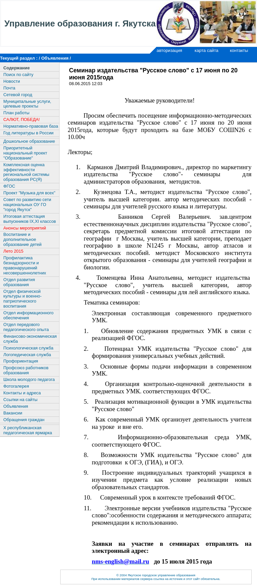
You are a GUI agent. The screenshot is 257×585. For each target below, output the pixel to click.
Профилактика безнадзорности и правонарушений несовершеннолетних (24, 265)
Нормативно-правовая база (30, 126)
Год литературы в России (28, 132)
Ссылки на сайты (20, 399)
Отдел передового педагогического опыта (26, 327)
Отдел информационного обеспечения (28, 315)
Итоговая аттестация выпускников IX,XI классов (29, 219)
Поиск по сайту (18, 74)
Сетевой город (17, 94)
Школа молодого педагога (29, 379)
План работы (16, 112)
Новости (11, 81)
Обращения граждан (24, 419)
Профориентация (20, 361)
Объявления (15, 406)
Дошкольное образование (29, 141)
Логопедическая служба (27, 354)
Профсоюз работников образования (26, 370)
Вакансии (12, 412)
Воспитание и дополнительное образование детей (22, 239)
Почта (9, 87)
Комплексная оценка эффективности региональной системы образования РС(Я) (26, 172)
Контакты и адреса (22, 392)
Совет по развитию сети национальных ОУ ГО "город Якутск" (27, 204)
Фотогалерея (16, 386)
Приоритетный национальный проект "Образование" (25, 152)
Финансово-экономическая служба (30, 339)
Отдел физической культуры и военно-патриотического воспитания (22, 299)
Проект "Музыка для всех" (29, 192)
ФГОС (9, 186)
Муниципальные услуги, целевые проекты (27, 104)
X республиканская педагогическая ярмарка (27, 430)
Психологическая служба (28, 347)
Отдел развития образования (19, 282)
